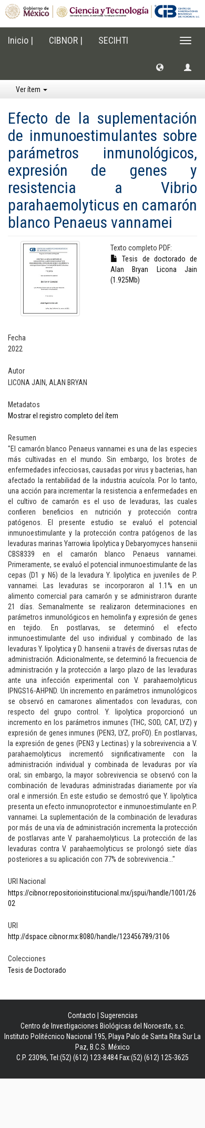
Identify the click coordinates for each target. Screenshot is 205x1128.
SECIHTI (113, 40)
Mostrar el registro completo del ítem (63, 415)
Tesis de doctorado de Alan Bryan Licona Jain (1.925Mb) (153, 269)
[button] (159, 67)
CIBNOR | (66, 40)
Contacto (82, 1015)
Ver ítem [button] (31, 89)
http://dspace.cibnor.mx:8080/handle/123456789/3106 (89, 936)
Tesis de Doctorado (37, 970)
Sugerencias (119, 1015)
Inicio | (20, 40)
